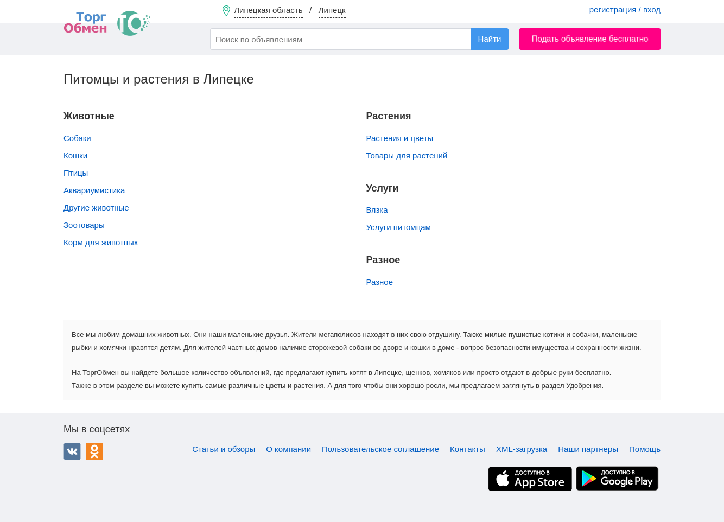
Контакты (467, 449)
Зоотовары (84, 225)
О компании (288, 449)
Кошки (75, 155)
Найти (489, 38)
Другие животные (96, 207)
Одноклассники (94, 451)
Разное (379, 282)
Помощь (645, 449)
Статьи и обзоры (223, 449)
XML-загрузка (521, 449)
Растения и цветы (400, 138)
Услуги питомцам (398, 227)
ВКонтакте (72, 451)
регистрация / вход (625, 9)
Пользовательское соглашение (380, 449)
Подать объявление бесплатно (590, 38)
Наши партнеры (588, 449)
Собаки (77, 138)
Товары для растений (407, 155)
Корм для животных (100, 242)
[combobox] (359, 39)
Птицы (75, 172)
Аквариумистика (94, 190)
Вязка (377, 209)
